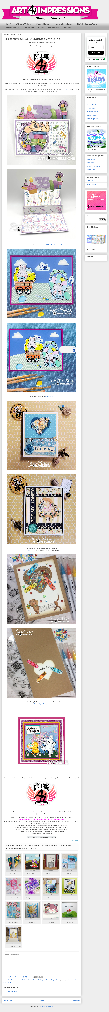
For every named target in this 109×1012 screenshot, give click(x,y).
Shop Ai (8, 24)
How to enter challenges (63, 24)
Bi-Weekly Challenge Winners (87, 24)
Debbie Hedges (92, 184)
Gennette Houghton (93, 166)
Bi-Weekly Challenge (43, 24)
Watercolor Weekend (23, 24)
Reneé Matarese (92, 112)
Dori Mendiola (91, 101)
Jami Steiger (91, 163)
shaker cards (49, 396)
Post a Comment (11, 991)
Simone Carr (91, 170)
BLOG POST (65, 89)
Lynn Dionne (56, 980)
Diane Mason (91, 159)
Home (42, 1001)
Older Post (76, 1001)
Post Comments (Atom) (46, 1006)
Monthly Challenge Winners (34, 28)
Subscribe (96, 53)
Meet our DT (68, 28)
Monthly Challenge (12, 28)
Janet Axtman (91, 104)
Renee (63, 980)
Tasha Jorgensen (92, 119)
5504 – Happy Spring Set (42, 704)
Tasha (9, 982)
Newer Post (7, 1001)
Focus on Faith (53, 28)
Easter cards (18, 980)
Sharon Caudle (92, 115)
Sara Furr (90, 180)
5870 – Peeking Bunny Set (54, 245)
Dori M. (10, 980)
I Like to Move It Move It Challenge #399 (35, 980)
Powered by (96, 59)
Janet (50, 980)
